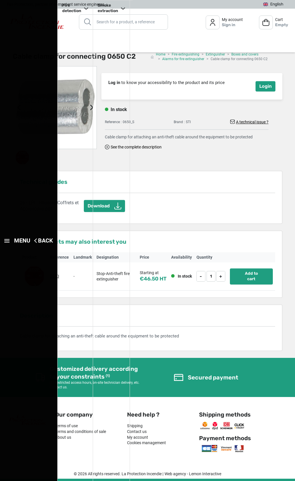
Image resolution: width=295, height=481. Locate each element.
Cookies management (146, 442)
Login (265, 86)
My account (137, 437)
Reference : (113, 122)
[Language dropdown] (273, 4)
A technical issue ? (252, 122)
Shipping (135, 425)
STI (188, 122)
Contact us (137, 431)
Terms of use (66, 425)
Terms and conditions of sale (80, 431)
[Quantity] (211, 276)
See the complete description (136, 147)
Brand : (179, 122)
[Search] (123, 21)
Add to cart (251, 276)
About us (63, 437)
